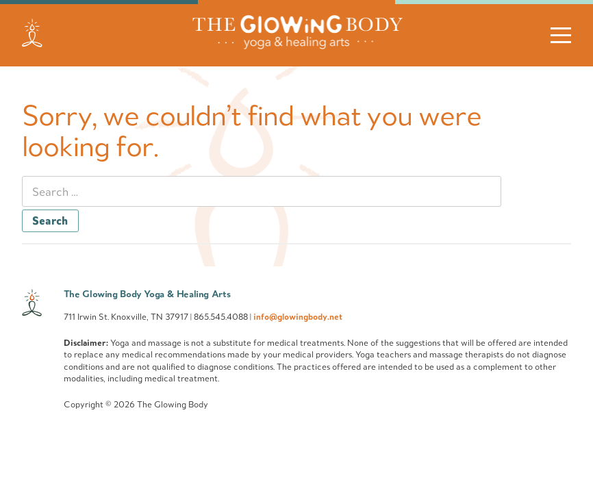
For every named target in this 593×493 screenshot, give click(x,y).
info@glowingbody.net (297, 316)
